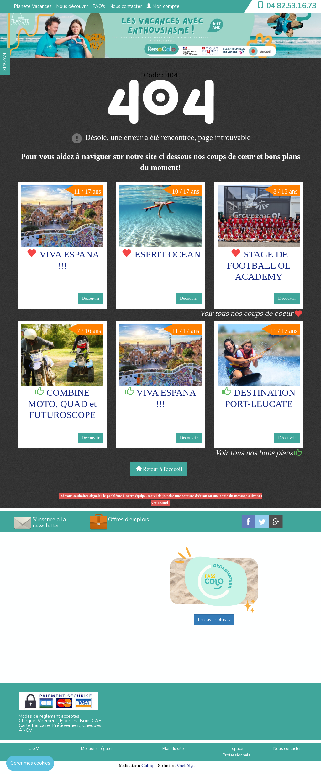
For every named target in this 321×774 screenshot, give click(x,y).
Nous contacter (125, 6)
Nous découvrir (72, 6)
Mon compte (163, 6)
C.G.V (34, 748)
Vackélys (186, 765)
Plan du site (173, 748)
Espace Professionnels (236, 752)
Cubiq (147, 765)
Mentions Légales (97, 748)
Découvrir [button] (91, 298)
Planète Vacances (33, 6)
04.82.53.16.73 (291, 6)
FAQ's (98, 6)
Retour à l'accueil (159, 469)
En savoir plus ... (214, 619)
